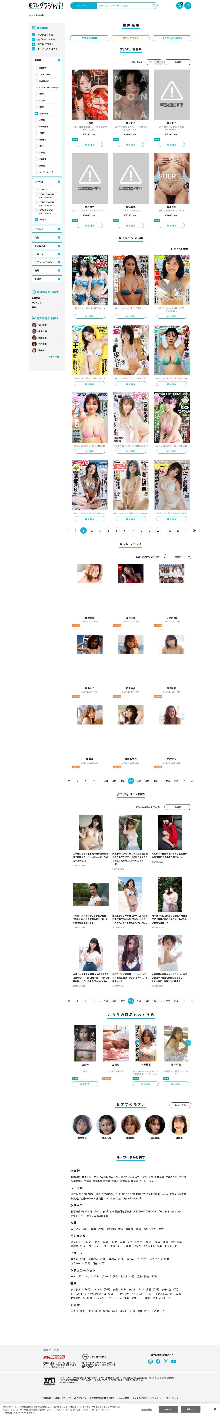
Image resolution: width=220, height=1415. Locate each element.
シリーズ (38, 229)
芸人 (123, 1298)
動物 (143, 1311)
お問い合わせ (156, 1398)
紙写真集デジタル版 (81, 1211)
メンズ (127, 1311)
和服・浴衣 (153, 1228)
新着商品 (36, 297)
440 (156, 781)
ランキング (37, 302)
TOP (30, 15)
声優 (152, 1289)
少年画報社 (43, 126)
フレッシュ (98, 1246)
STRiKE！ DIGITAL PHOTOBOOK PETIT (47, 204)
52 (170, 530)
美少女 (79, 1259)
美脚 (161, 1241)
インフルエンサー (169, 1293)
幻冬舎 (42, 100)
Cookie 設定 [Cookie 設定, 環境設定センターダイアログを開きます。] (146, 1409)
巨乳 (102, 1241)
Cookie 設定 (123, 1398)
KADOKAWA (44, 81)
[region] (110, 1409)
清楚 (78, 1263)
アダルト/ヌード (161, 1298)
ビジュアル (39, 245)
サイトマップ (172, 1398)
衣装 (36, 237)
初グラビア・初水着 (103, 1311)
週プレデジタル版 (46, 39)
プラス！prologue (103, 1211)
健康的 (79, 1246)
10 (158, 530)
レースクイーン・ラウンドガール (93, 1293)
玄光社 (42, 94)
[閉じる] (214, 1408)
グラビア (42, 219)
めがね (133, 1228)
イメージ (38, 254)
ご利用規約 (47, 1398)
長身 (176, 1241)
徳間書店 (42, 139)
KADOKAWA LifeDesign (49, 87)
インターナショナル (148, 1246)
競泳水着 (115, 1228)
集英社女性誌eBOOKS (83, 1198)
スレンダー (82, 1241)
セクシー (180, 1259)
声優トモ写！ (78, 1215)
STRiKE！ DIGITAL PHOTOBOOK (46, 196)
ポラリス (91, 1215)
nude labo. (103, 1215)
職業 (36, 270)
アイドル (101, 1289)
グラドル (81, 1289)
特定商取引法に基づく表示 (102, 1398)
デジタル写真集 (45, 34)
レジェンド (105, 1298)
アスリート (141, 1298)
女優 (119, 1289)
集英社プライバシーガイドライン (70, 1398)
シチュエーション (43, 262)
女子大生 (169, 1289)
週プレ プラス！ (45, 44)
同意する (190, 1409)
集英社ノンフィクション (109, 1198)
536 (114, 1001)
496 (168, 781)
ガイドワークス (45, 74)
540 (147, 1001)
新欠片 (42, 146)
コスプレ (80, 1228)
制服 (98, 1228)
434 (106, 781)
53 (178, 530)
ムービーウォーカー (47, 172)
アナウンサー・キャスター (135, 1293)
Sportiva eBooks (132, 1198)
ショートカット (140, 1241)
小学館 (42, 120)
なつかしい (136, 1259)
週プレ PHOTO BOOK (82, 1194)
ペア (77, 1276)
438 (139, 781)
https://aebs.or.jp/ (67, 1382)
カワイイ (159, 1259)
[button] (187, 1043)
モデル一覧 (54, 356)
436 (123, 781)
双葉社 (42, 165)
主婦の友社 (43, 113)
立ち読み (90, 144)
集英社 (42, 107)
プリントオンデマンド (168, 1211)
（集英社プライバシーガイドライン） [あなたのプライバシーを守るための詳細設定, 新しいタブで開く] (20, 1412)
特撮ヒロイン (82, 1298)
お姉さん (98, 1259)
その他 (37, 278)
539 (139, 1001)
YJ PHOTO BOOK (104, 1194)
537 (123, 1001)
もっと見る (180, 1105)
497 (176, 781)
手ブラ (79, 1311)
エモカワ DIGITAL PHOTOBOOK (46, 211)
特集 (34, 307)
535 (106, 1001)
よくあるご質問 (139, 1398)
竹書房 (42, 133)
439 (147, 781)
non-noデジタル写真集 (171, 1194)
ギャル (171, 1246)
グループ (110, 1276)
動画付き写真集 (122, 1211)
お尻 (118, 1241)
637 (168, 1001)
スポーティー (121, 1246)
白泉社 (42, 152)
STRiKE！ (43, 189)
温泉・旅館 (146, 1276)
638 (176, 1001)
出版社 (37, 60)
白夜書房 (42, 159)
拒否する (168, 1409)
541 (156, 1001)
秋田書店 (42, 68)
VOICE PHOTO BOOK (143, 1211)
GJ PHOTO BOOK (123, 1194)
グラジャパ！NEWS (47, 48)
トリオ (92, 1276)
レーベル (38, 181)
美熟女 (117, 1259)
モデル (136, 1289)
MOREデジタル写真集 (146, 1194)
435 (114, 781)
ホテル (127, 1276)
